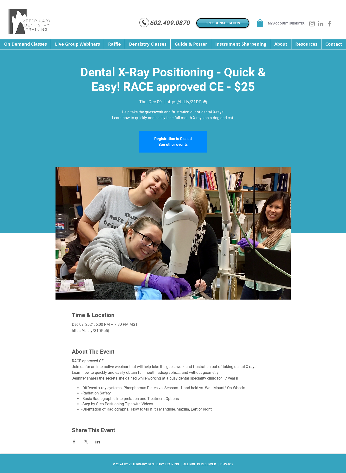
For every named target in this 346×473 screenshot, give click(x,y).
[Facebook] (329, 23)
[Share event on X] (86, 441)
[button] (260, 23)
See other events (173, 144)
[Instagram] (312, 23)
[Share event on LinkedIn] (97, 441)
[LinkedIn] (320, 23)
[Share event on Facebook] (74, 441)
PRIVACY (226, 464)
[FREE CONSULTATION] (222, 23)
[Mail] (144, 22)
